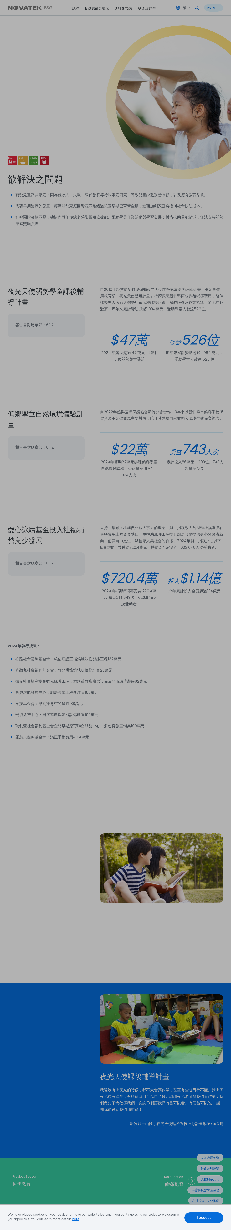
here (75, 1219)
